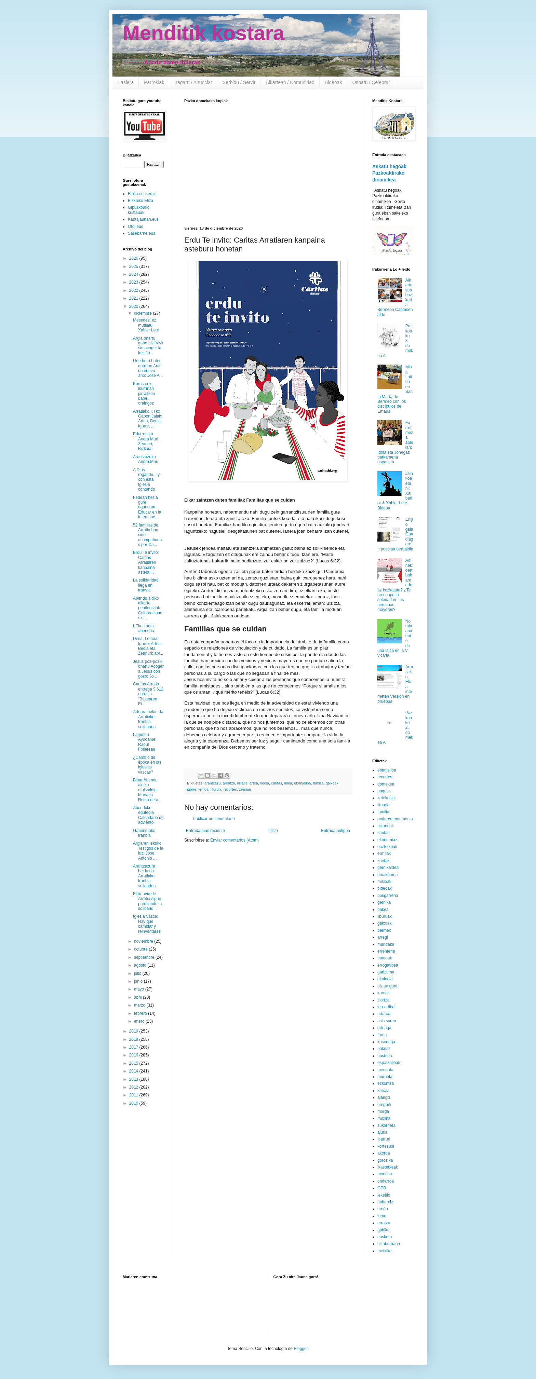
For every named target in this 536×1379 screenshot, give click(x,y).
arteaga (384, 1027)
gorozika (385, 1160)
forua (382, 1035)
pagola (383, 791)
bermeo (384, 930)
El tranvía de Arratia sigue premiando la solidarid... (147, 901)
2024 (134, 274)
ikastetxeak (387, 1167)
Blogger (301, 1348)
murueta (384, 1076)
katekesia (386, 797)
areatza (229, 783)
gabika (383, 1230)
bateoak (384, 958)
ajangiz (383, 1097)
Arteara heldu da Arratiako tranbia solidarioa (148, 719)
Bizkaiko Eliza (140, 200)
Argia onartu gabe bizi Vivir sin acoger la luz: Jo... (148, 345)
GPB (381, 1188)
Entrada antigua (335, 830)
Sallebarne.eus (141, 233)
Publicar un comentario (214, 818)
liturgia (216, 789)
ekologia (385, 979)
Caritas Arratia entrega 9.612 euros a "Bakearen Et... (148, 694)
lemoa (204, 789)
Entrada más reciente (205, 830)
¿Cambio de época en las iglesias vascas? (147, 765)
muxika (383, 1118)
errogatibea (387, 965)
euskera (384, 1236)
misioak (384, 881)
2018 (134, 1039)
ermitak (384, 853)
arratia (242, 783)
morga (383, 1111)
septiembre (145, 957)
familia (318, 783)
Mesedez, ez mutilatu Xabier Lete (146, 325)
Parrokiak (154, 82)
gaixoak (332, 783)
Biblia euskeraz (142, 193)
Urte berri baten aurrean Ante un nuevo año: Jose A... (148, 368)
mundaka (385, 944)
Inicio (273, 830)
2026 (134, 258)
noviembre (144, 941)
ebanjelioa (302, 783)
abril (138, 997)
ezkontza (385, 1083)
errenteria (386, 951)
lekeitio (383, 1195)
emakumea (387, 874)
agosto (140, 965)
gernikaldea (388, 867)
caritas (276, 783)
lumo (381, 1216)
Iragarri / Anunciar (193, 82)
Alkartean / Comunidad (290, 82)
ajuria (382, 1132)
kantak (383, 860)
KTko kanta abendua (143, 628)
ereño (382, 1208)
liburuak (384, 916)
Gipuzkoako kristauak (138, 210)
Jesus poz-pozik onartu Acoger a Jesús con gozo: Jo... (148, 669)
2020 (134, 306)
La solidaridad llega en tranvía (146, 585)
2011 (134, 1095)
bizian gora (387, 986)
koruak (383, 993)
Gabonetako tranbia (144, 833)
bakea (383, 909)
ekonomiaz (387, 839)
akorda (383, 1153)
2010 (134, 1103)
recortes (230, 789)
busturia (384, 1055)
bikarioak (385, 825)
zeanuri (245, 789)
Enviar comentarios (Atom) (234, 840)
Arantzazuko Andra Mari (145, 459)
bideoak (384, 888)
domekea (385, 784)
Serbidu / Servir (239, 82)
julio (138, 973)
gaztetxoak (387, 846)
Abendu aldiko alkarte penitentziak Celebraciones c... (147, 608)
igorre (192, 789)
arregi (382, 937)
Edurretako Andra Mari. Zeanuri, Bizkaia (146, 441)
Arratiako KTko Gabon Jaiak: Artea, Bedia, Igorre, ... (147, 418)
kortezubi (385, 1146)
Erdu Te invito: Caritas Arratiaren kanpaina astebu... (146, 562)
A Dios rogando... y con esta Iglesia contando (146, 479)
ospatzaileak (388, 1062)
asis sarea (386, 1021)
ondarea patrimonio (395, 819)
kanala (383, 1090)
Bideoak (333, 82)
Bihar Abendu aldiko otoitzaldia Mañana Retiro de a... (147, 790)
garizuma (385, 972)
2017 (134, 1047)
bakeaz (384, 1048)
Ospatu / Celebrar (371, 82)
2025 (134, 266)
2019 (134, 1031)
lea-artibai (386, 1007)
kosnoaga (386, 1041)
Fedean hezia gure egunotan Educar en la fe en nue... (147, 507)
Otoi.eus (135, 226)
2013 (134, 1079)
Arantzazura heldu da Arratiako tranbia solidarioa (144, 876)
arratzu (383, 1222)
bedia (264, 783)
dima (288, 783)
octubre (141, 949)
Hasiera (125, 82)
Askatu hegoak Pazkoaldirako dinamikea (389, 173)
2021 (134, 298)
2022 (134, 290)
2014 (134, 1071)
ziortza (383, 1000)
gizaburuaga (388, 1243)
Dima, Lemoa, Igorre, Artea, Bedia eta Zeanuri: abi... (148, 646)
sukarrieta (386, 1125)
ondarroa (385, 1181)
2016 (134, 1055)
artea (254, 783)
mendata (385, 1069)
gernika (384, 902)
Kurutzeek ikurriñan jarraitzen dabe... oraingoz (144, 393)
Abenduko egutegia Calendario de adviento (148, 815)
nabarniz (385, 1202)
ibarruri (383, 1139)
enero (140, 1021)
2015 (134, 1063)
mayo (139, 989)
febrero (141, 1013)
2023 (134, 282)
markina (384, 1174)
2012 (134, 1087)
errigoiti (384, 1104)
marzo (140, 1005)
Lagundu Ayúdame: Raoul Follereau (145, 742)
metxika (384, 1250)
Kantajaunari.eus (143, 219)
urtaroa (383, 1013)
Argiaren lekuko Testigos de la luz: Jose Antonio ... (148, 850)
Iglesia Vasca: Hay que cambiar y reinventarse (147, 923)
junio (139, 981)
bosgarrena (387, 895)
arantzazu (212, 783)
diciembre (143, 313)
